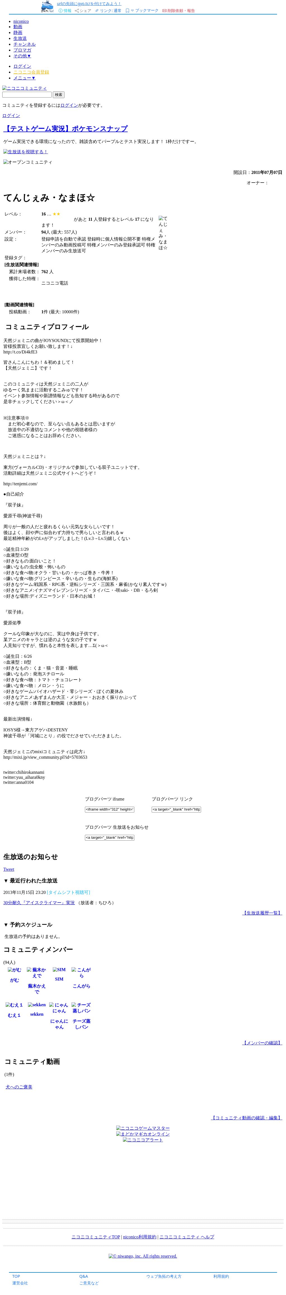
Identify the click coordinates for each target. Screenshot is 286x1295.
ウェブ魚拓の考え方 (164, 1276)
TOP (16, 1276)
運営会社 (20, 1283)
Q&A (83, 1276)
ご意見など (89, 1283)
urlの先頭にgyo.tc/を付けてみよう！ (89, 3)
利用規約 (221, 1276)
